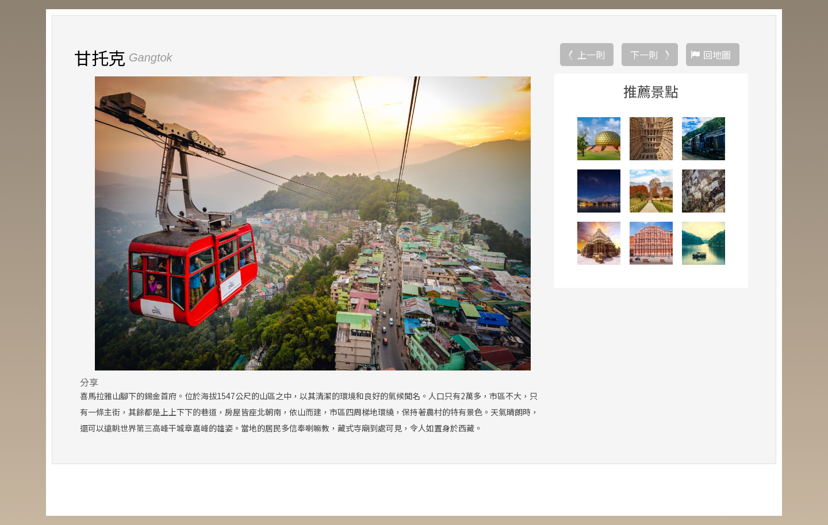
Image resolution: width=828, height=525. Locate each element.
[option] (312, 223)
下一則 (644, 54)
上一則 (591, 54)
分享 (89, 382)
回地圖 (717, 54)
